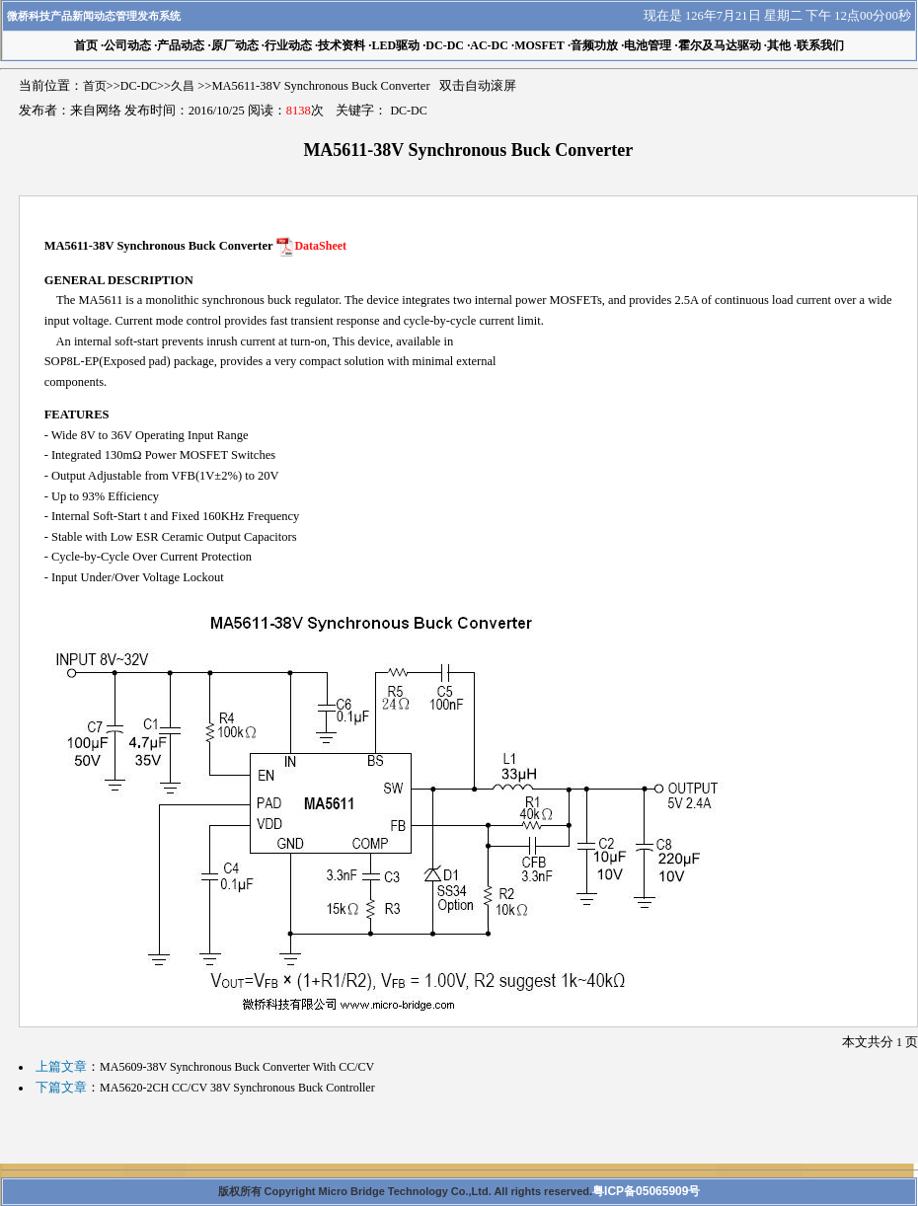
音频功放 (594, 45)
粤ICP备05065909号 (646, 1191)
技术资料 (341, 45)
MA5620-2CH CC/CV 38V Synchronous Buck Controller (237, 1087)
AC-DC (489, 45)
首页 (95, 86)
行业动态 (288, 45)
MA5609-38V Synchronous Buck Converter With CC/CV (237, 1067)
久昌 (182, 86)
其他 (779, 45)
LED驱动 (395, 45)
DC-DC (444, 45)
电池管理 (647, 45)
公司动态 (127, 45)
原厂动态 (235, 45)
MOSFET (539, 45)
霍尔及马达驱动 (719, 45)
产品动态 (180, 45)
